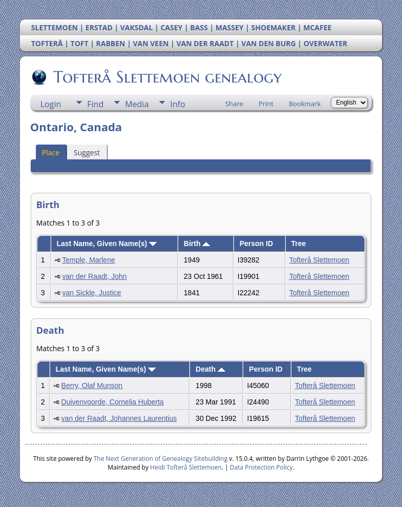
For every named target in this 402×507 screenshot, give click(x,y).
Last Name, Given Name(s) (106, 243)
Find (95, 104)
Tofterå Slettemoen (319, 260)
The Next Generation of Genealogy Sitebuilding (161, 458)
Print (266, 103)
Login (50, 104)
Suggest (87, 152)
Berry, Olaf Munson (92, 385)
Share (234, 103)
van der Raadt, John (94, 276)
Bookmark (305, 103)
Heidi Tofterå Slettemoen (186, 467)
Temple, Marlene (88, 260)
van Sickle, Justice (91, 293)
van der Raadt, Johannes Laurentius (119, 418)
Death (210, 369)
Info (177, 104)
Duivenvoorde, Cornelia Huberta (112, 402)
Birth (197, 243)
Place (50, 152)
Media (137, 104)
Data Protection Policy (261, 467)
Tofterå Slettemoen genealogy (167, 77)
